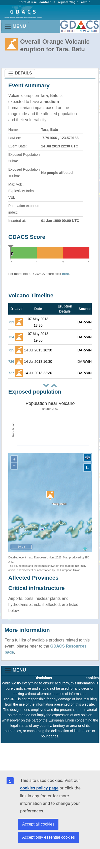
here (65, 274)
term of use (28, 2)
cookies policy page (39, 788)
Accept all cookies (38, 824)
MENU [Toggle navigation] (15, 26)
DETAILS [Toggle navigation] (20, 73)
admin (85, 2)
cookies (92, 678)
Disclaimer (43, 678)
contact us (47, 2)
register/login (68, 2)
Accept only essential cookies (48, 837)
